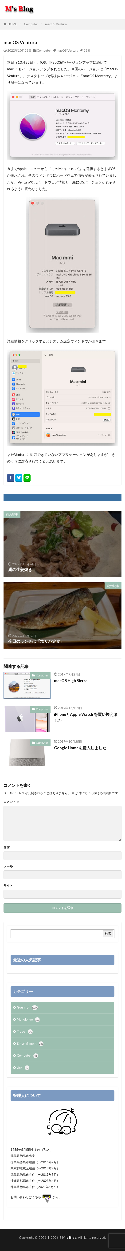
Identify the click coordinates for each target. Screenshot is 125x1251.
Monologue (28, 1019)
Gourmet (27, 1007)
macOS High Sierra (70, 680)
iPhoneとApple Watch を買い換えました (86, 717)
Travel (25, 1031)
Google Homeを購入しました (80, 748)
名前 (7, 847)
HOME (12, 24)
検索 (108, 933)
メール (8, 866)
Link (23, 1067)
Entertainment (30, 1043)
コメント (12, 801)
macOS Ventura (56, 24)
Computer (31, 24)
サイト (8, 885)
